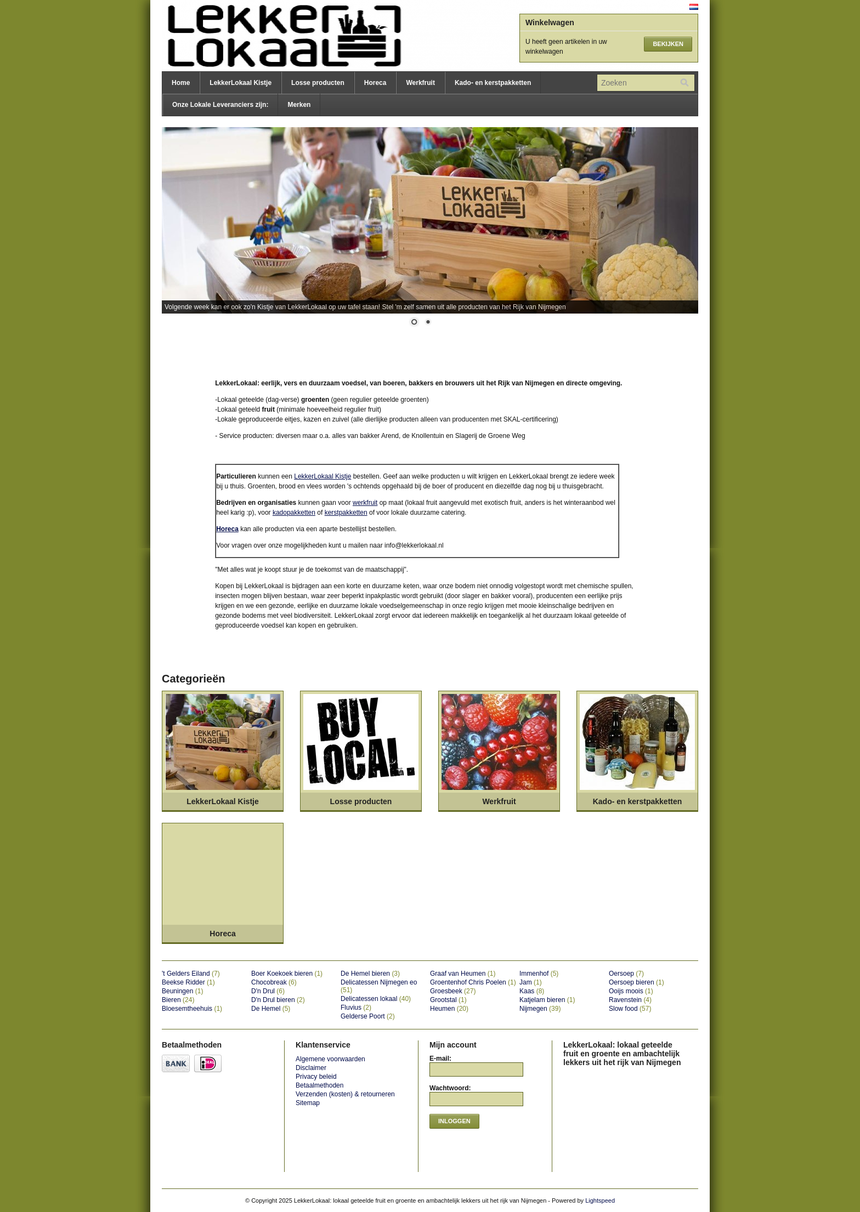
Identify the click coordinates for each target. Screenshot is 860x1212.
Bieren (178, 1000)
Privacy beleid (316, 1076)
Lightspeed (600, 1200)
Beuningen (182, 991)
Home (181, 83)
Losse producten (317, 83)
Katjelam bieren (547, 1000)
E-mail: (440, 1058)
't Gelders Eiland (191, 973)
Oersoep (626, 973)
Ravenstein (630, 1000)
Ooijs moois (631, 991)
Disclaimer (311, 1068)
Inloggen (454, 1121)
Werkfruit (420, 83)
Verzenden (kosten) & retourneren (345, 1094)
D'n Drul (268, 991)
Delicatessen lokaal (376, 999)
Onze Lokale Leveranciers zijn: (220, 105)
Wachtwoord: (450, 1088)
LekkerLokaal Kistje (240, 83)
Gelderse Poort (368, 1016)
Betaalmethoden (319, 1085)
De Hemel (270, 1008)
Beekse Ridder (188, 982)
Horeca (375, 83)
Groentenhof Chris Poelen (473, 982)
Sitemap (308, 1103)
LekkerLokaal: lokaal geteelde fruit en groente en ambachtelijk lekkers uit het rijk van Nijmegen (271, 35)
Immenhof (538, 973)
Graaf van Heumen (462, 973)
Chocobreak (274, 982)
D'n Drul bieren (278, 1000)
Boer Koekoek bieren (286, 973)
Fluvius (356, 1007)
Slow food (630, 1008)
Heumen (449, 1008)
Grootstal (448, 1000)
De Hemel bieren (370, 973)
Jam (530, 982)
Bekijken (668, 44)
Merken (298, 105)
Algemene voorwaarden (330, 1059)
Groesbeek (453, 991)
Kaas (531, 991)
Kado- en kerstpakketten (493, 83)
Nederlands (693, 7)
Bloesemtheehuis (192, 1008)
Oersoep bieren (636, 982)
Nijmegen (540, 1008)
